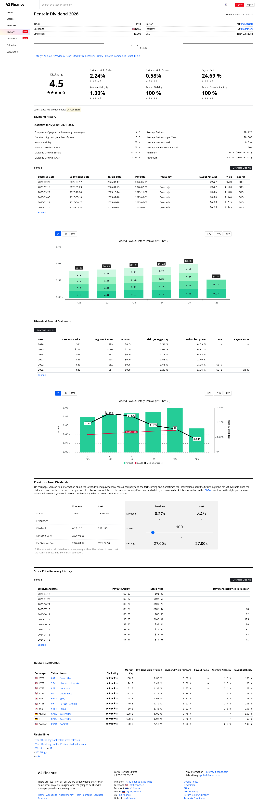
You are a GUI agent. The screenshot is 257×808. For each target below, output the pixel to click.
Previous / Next (62, 55)
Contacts (98, 794)
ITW (53, 683)
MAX (73, 233)
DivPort (208, 490)
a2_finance (125, 794)
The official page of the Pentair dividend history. (61, 744)
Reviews (42, 798)
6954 (54, 709)
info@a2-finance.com (217, 771)
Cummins (65, 688)
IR (51, 748)
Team (78, 794)
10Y (65, 233)
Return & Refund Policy (196, 794)
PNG (218, 233)
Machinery (247, 28)
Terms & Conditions (194, 798)
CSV (227, 233)
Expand (42, 212)
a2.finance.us (137, 784)
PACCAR (64, 724)
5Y (58, 233)
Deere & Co (66, 693)
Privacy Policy (191, 791)
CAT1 (54, 714)
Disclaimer (189, 784)
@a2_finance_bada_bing (139, 781)
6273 (54, 698)
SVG (208, 233)
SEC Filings (41, 752)
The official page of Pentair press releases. (58, 740)
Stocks (238, 14)
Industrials (247, 23)
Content (87, 794)
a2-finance (131, 798)
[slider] (152, 532)
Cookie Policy (191, 781)
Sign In (250, 4)
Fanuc (63, 708)
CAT (53, 678)
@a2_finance (134, 791)
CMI (53, 688)
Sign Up (239, 4)
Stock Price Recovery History (88, 55)
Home (229, 14)
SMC (62, 698)
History (38, 55)
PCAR (54, 724)
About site (51, 794)
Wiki (38, 756)
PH (52, 703)
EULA (187, 788)
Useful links (134, 55)
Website (40, 748)
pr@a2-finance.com (210, 775)
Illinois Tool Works (69, 683)
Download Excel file (241, 167)
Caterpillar (65, 678)
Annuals (48, 55)
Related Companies (115, 55)
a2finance (135, 788)
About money (66, 794)
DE (52, 693)
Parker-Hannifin (68, 703)
